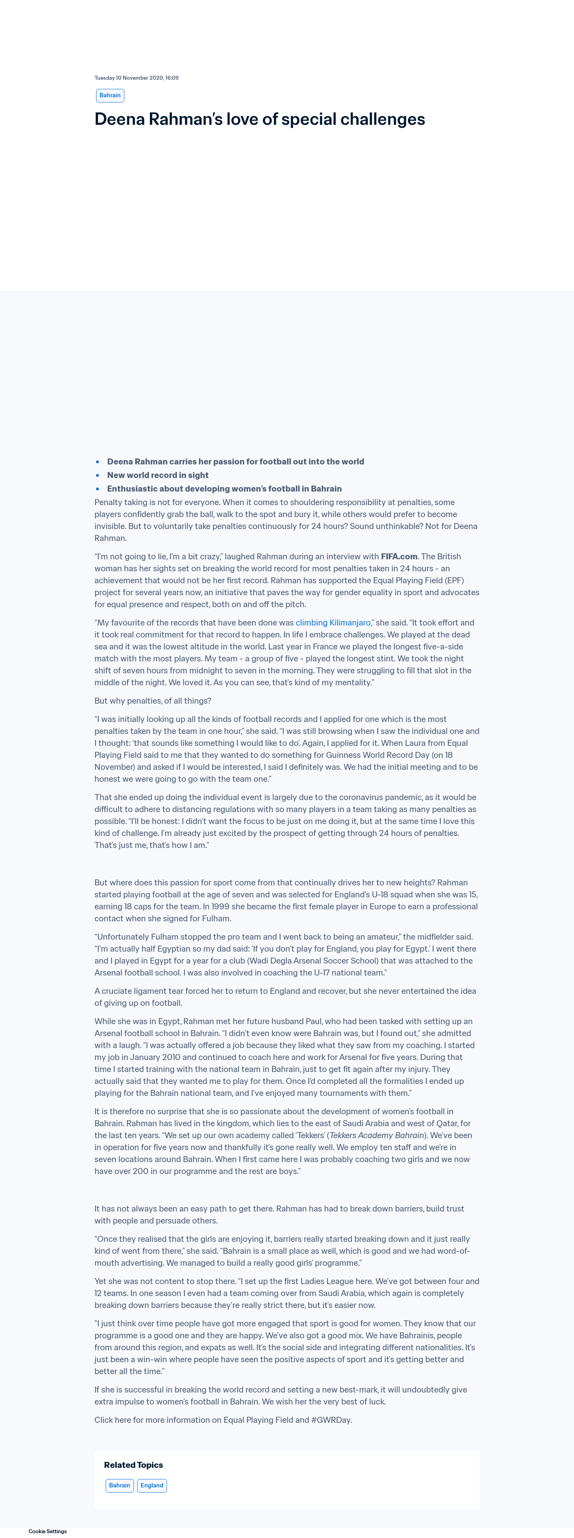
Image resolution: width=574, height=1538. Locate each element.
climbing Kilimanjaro (333, 623)
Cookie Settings (48, 1531)
